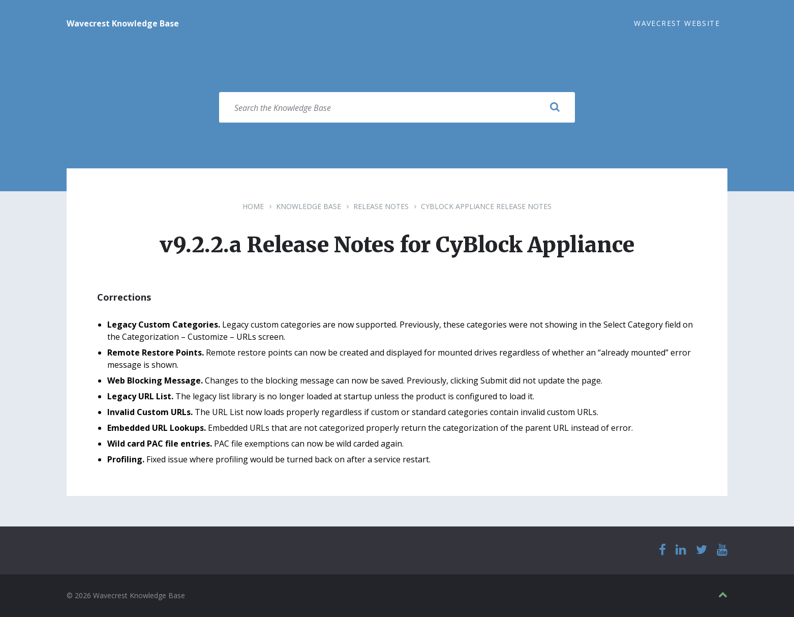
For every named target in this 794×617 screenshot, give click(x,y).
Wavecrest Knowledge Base (123, 23)
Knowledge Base (308, 206)
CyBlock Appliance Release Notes (486, 206)
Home (253, 206)
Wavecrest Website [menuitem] (677, 23)
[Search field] (397, 107)
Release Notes (381, 206)
